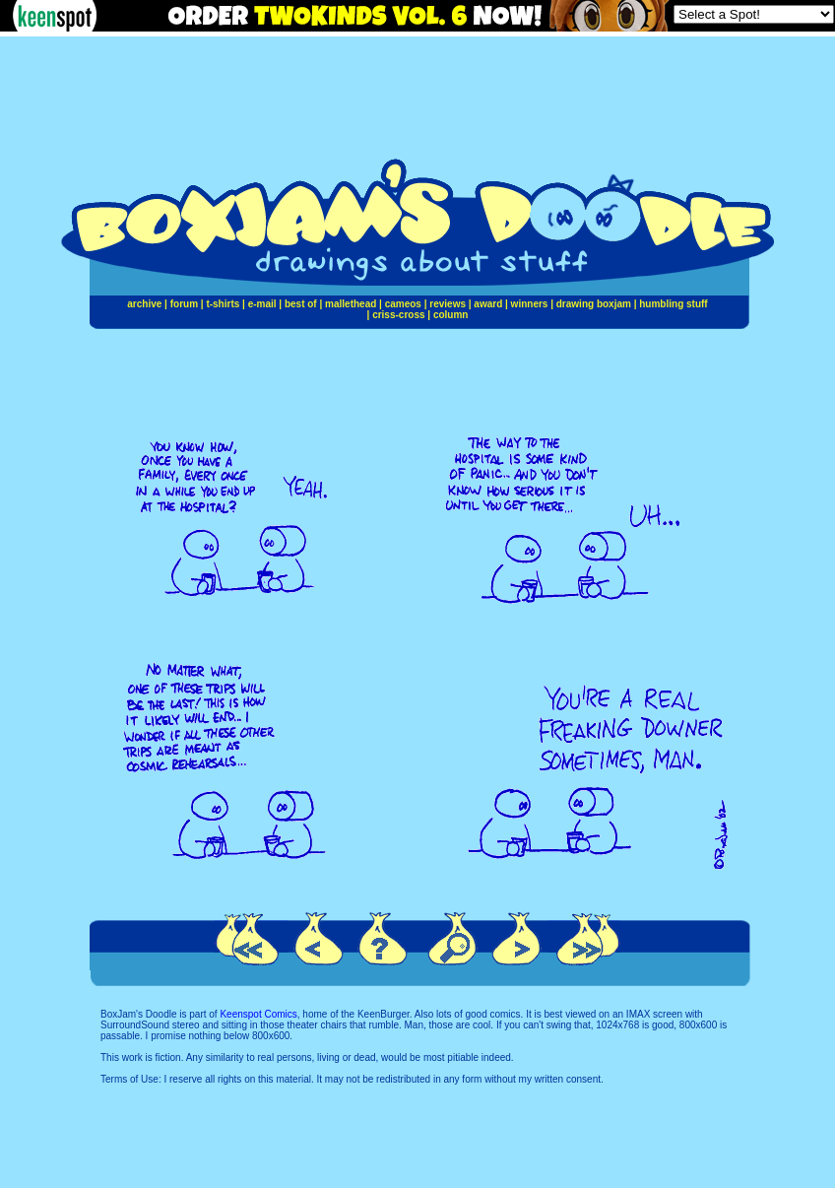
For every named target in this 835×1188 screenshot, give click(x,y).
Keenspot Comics (258, 1014)
